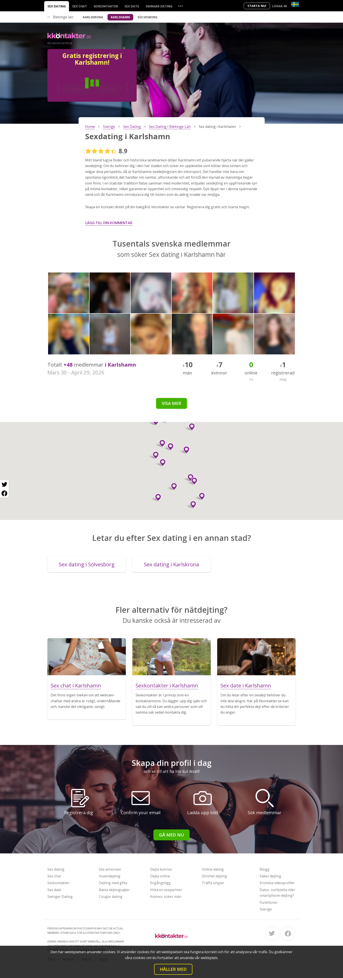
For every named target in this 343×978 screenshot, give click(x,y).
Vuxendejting (109, 876)
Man (76, 89)
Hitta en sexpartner (166, 889)
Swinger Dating (159, 6)
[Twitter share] (4, 484)
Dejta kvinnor (161, 869)
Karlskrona (93, 17)
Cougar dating (110, 896)
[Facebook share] (4, 493)
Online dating (213, 869)
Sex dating (56, 6)
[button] (161, 463)
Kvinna (108, 89)
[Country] (295, 4)
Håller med (173, 969)
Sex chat (79, 6)
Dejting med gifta (113, 882)
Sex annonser (110, 869)
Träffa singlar (213, 882)
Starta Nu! (256, 6)
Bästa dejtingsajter (114, 889)
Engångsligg (160, 882)
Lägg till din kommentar (108, 222)
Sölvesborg (147, 17)
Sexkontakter (106, 6)
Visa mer (171, 403)
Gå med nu (171, 835)
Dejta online (160, 876)
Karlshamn (120, 17)
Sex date (131, 6)
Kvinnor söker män (165, 896)
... (180, 5)
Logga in (279, 6)
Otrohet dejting (214, 876)
